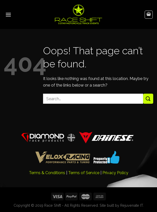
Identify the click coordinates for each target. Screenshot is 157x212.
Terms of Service (83, 172)
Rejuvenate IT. (132, 205)
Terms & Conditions (47, 172)
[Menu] (8, 14)
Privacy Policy (115, 172)
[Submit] (148, 98)
